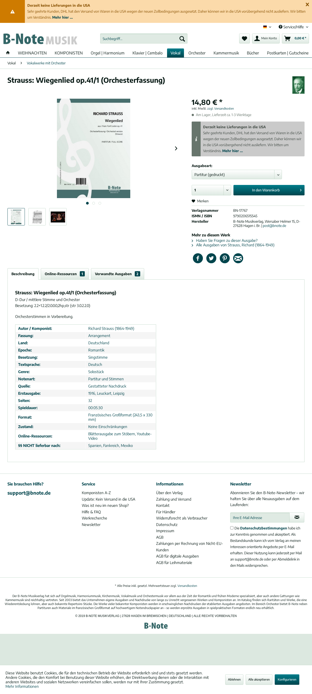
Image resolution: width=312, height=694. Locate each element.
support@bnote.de (29, 493)
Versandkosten (187, 586)
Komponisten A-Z (96, 492)
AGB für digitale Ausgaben (177, 556)
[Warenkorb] (295, 38)
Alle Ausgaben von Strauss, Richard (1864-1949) (233, 245)
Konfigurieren (287, 679)
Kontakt (163, 505)
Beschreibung (23, 274)
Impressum (165, 530)
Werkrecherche (94, 518)
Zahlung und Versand (173, 499)
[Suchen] (182, 38)
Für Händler (165, 512)
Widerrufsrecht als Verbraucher (181, 518)
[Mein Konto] (266, 38)
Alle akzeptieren (259, 679)
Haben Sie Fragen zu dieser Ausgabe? (225, 240)
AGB (159, 537)
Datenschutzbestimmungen (263, 528)
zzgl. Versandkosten (220, 108)
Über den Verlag (169, 492)
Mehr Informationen (22, 686)
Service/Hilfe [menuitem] (292, 27)
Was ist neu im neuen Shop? (105, 505)
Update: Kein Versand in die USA (108, 499)
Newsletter (91, 524)
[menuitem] (143, 38)
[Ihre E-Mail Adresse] (260, 517)
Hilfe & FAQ (91, 512)
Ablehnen (234, 679)
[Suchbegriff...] (143, 38)
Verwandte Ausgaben (117, 274)
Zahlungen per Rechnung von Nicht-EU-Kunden (189, 546)
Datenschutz (167, 524)
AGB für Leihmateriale (174, 562)
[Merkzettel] (244, 38)
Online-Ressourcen (65, 273)
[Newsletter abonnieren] (296, 517)
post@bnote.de (274, 225)
